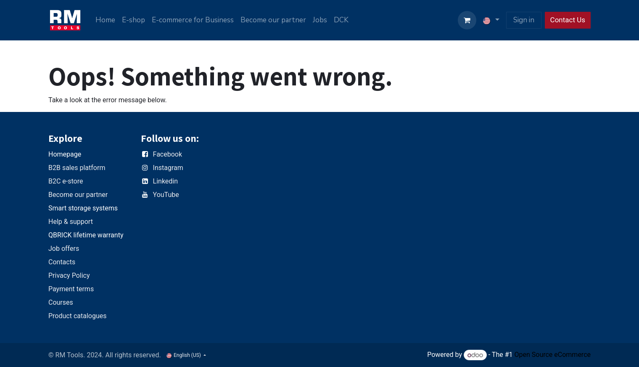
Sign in (523, 20)
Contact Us (567, 20)
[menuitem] (105, 20)
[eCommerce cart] (467, 20)
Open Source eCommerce (552, 355)
